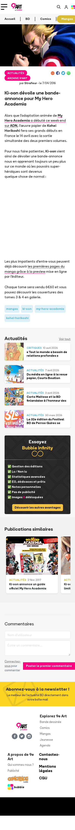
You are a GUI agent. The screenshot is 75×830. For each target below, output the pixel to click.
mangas (12, 309)
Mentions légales (47, 768)
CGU (43, 778)
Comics (45, 728)
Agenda (45, 745)
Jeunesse (46, 739)
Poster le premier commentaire (49, 666)
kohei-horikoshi (17, 318)
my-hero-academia (50, 309)
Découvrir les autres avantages (38, 507)
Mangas (45, 734)
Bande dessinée (50, 722)
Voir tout (64, 339)
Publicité (13, 770)
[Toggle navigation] (4, 7)
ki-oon (27, 309)
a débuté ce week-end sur (35, 120)
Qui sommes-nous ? (21, 765)
